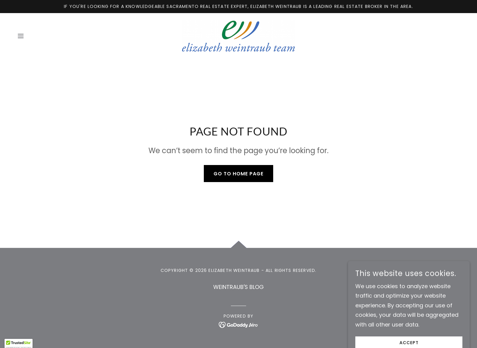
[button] (21, 36)
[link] (238, 35)
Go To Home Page (238, 173)
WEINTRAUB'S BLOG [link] (238, 287)
